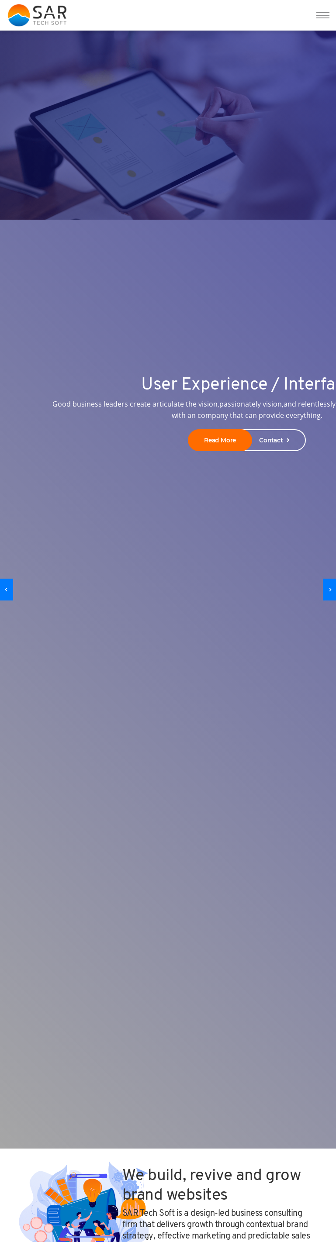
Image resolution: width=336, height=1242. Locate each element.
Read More (220, 440)
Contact (274, 440)
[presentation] (6, 589)
